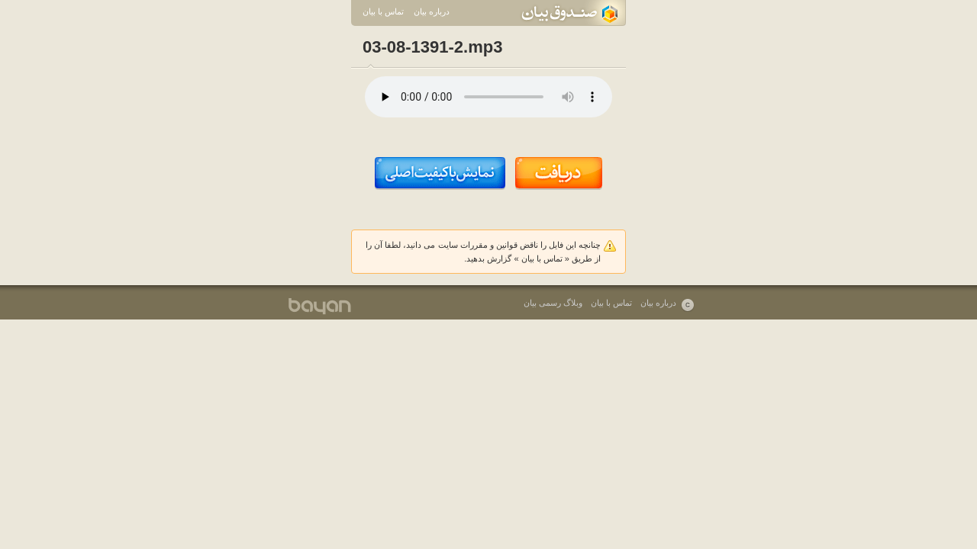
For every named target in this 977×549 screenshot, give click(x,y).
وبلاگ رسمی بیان (553, 302)
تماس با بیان (383, 11)
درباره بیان (432, 11)
